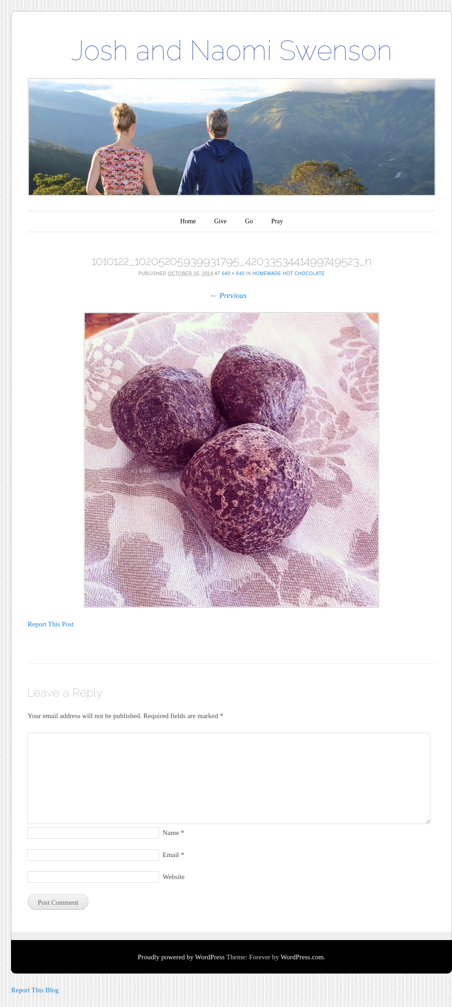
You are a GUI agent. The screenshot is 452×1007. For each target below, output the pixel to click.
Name (173, 832)
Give (220, 221)
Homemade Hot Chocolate (289, 273)
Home (188, 221)
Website (174, 876)
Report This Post (51, 624)
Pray (277, 221)
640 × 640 (233, 273)
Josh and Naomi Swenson (231, 50)
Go (249, 221)
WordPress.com (302, 957)
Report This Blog (35, 990)
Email (173, 854)
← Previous (228, 295)
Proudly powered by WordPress (181, 957)
